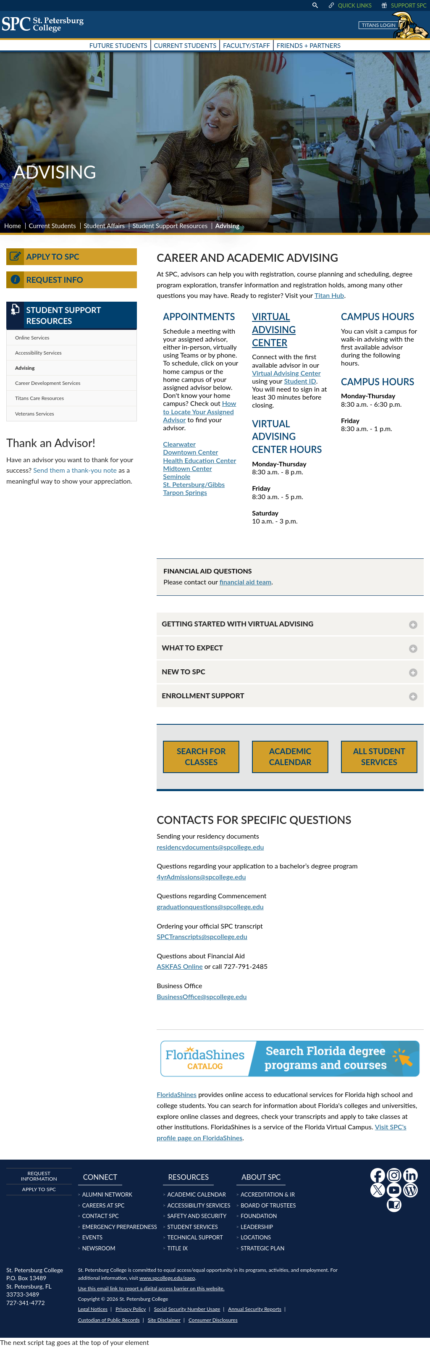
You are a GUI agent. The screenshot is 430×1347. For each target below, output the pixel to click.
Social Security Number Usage (187, 1309)
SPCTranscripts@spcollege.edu (202, 936)
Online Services (32, 337)
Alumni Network (107, 1194)
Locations (256, 1237)
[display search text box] (315, 5)
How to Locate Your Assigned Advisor (199, 411)
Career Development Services (48, 383)
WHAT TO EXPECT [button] (192, 647)
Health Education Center (199, 460)
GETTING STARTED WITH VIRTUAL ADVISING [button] (237, 623)
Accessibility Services (38, 353)
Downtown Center (190, 452)
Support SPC (403, 5)
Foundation (259, 1216)
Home (12, 225)
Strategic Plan (262, 1248)
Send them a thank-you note (75, 470)
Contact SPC (100, 1216)
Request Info (44, 279)
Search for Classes (201, 756)
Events (92, 1237)
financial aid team (246, 582)
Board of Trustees (268, 1205)
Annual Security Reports (254, 1309)
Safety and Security (196, 1216)
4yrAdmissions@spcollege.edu (201, 877)
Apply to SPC (42, 256)
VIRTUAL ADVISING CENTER (274, 329)
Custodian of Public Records (109, 1320)
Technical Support (195, 1237)
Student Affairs (104, 225)
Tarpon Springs (185, 492)
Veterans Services (34, 413)
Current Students (52, 225)
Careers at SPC (103, 1205)
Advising (24, 368)
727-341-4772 (25, 1302)
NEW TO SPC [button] (183, 671)
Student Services (192, 1226)
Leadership (257, 1226)
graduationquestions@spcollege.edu (210, 906)
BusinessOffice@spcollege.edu (201, 996)
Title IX (177, 1248)
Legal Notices (93, 1309)
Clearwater (179, 444)
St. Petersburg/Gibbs (194, 484)
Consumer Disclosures (213, 1320)
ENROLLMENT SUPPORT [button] (203, 695)
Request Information (39, 1175)
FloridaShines (177, 1094)
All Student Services (379, 756)
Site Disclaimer (164, 1320)
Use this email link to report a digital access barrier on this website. (151, 1288)
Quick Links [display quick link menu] (350, 5)
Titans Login (379, 25)
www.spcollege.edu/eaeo (167, 1278)
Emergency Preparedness (119, 1226)
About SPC (261, 1177)
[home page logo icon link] (45, 24)
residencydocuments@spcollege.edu (210, 847)
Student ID (300, 381)
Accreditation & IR (268, 1194)
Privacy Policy (130, 1309)
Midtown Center (187, 468)
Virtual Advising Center (286, 373)
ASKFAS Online (179, 966)
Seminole (176, 476)
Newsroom (98, 1248)
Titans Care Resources (39, 398)
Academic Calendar (290, 756)
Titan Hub (329, 295)
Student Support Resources (170, 225)
